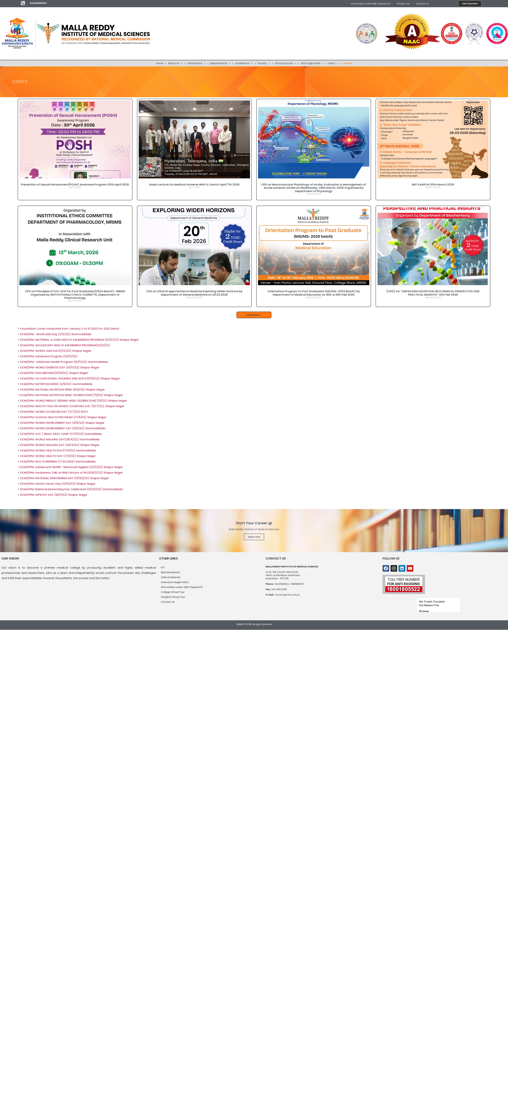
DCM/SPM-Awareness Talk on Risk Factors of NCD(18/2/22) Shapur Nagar (71, 472)
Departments (220, 63)
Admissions (196, 63)
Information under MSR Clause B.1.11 (370, 3)
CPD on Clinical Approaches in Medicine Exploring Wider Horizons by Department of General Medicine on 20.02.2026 (194, 293)
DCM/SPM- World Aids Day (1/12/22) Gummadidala (55, 334)
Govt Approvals (312, 63)
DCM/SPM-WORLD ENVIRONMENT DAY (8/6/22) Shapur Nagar (62, 423)
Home (159, 63)
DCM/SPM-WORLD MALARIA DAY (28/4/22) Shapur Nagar (59, 445)
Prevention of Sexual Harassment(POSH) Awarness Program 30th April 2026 (75, 184)
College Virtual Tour (173, 592)
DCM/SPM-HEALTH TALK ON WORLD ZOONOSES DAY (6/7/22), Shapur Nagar (72, 406)
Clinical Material (170, 577)
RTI (163, 567)
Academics (244, 63)
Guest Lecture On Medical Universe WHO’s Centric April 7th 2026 (194, 184)
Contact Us (422, 3)
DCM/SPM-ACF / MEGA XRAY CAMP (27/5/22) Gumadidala (61, 434)
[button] (253, 315)
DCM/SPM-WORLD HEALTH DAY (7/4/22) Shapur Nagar (58, 456)
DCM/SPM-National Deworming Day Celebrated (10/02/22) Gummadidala (71, 489)
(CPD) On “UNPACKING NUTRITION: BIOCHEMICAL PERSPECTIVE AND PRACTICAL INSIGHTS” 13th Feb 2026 (433, 293)
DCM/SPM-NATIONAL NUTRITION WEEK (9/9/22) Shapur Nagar (62, 389)
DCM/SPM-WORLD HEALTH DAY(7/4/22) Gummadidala (58, 450)
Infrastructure (285, 63)
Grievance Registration (175, 582)
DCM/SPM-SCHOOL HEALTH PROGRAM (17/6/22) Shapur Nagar (63, 417)
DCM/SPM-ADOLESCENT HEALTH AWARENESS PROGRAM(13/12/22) (65, 345)
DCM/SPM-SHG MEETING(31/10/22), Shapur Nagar (54, 373)
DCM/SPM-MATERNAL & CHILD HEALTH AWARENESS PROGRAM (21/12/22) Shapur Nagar (79, 340)
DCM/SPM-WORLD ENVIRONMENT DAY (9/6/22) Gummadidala (62, 428)
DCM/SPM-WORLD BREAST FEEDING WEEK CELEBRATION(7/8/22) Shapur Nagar (73, 401)
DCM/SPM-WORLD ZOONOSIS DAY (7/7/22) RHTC (54, 412)
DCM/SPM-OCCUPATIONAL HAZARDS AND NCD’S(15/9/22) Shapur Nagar (70, 378)
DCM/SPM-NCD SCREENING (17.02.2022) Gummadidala (57, 461)
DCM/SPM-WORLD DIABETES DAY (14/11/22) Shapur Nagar (59, 367)
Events (347, 63)
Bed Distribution (170, 572)
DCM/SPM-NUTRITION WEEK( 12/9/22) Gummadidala (56, 384)
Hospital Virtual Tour (173, 597)
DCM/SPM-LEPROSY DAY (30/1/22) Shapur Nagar (53, 495)
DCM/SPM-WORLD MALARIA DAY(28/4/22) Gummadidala (59, 439)
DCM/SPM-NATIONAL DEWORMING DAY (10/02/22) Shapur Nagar (64, 478)
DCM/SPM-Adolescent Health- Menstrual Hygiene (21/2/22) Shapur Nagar (71, 467)
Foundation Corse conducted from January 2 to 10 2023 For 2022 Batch (69, 329)
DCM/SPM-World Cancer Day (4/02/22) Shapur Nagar (57, 484)
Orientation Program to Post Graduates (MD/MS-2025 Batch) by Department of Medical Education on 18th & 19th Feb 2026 (314, 293)
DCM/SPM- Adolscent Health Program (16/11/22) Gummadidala (64, 362)
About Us (175, 63)
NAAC (334, 63)
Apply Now (254, 536)
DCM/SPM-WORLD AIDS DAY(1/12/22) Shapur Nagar (55, 351)
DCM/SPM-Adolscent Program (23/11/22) (48, 356)
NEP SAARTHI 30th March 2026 (433, 184)
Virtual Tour (403, 3)
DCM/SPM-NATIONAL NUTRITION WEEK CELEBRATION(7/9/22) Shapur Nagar (71, 395)
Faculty (263, 63)
